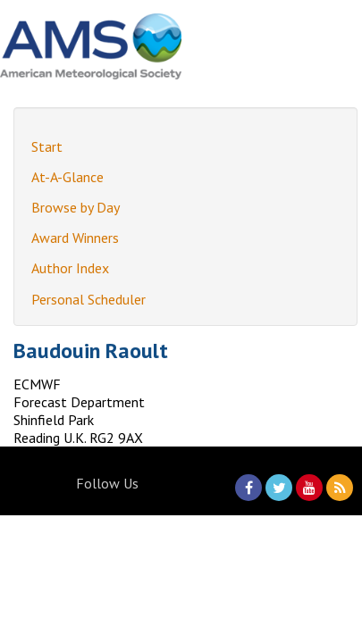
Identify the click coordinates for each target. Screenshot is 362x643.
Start (47, 146)
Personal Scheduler (88, 299)
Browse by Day (75, 207)
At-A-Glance (67, 177)
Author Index (70, 268)
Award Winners (75, 237)
